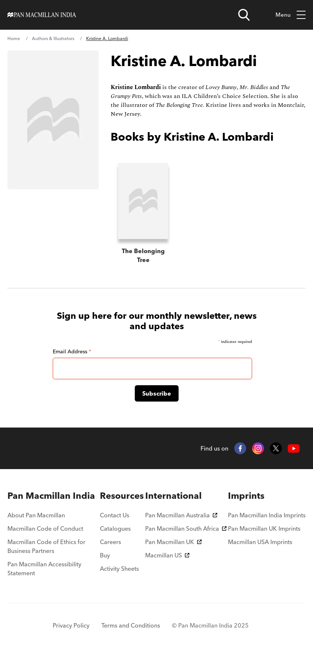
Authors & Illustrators (53, 38)
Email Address (72, 351)
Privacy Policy (71, 625)
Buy (105, 555)
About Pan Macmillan (36, 515)
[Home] (41, 14)
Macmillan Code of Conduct (45, 528)
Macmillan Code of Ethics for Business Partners (46, 546)
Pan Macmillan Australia (181, 515)
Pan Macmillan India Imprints (267, 515)
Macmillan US (167, 555)
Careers (110, 542)
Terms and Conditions (130, 625)
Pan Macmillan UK (173, 542)
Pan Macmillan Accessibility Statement (44, 568)
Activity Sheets (119, 568)
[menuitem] (52, 496)
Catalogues (115, 528)
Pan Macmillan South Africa (185, 528)
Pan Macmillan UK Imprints (264, 528)
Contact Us (114, 515)
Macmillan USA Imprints (260, 542)
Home (13, 38)
